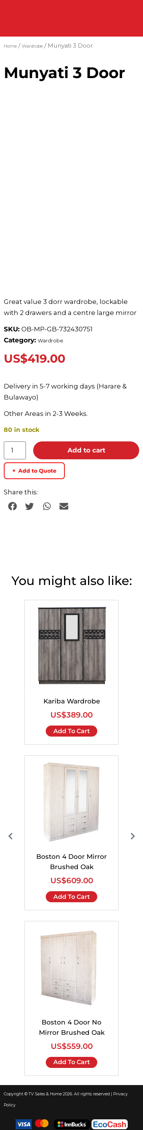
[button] (12, 502)
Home (10, 46)
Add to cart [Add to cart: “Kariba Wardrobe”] (71, 727)
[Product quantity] (15, 447)
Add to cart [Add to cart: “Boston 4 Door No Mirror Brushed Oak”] (71, 1059)
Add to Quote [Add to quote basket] (34, 467)
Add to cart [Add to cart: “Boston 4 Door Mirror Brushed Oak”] (71, 893)
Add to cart (86, 447)
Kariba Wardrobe (71, 698)
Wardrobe (32, 46)
